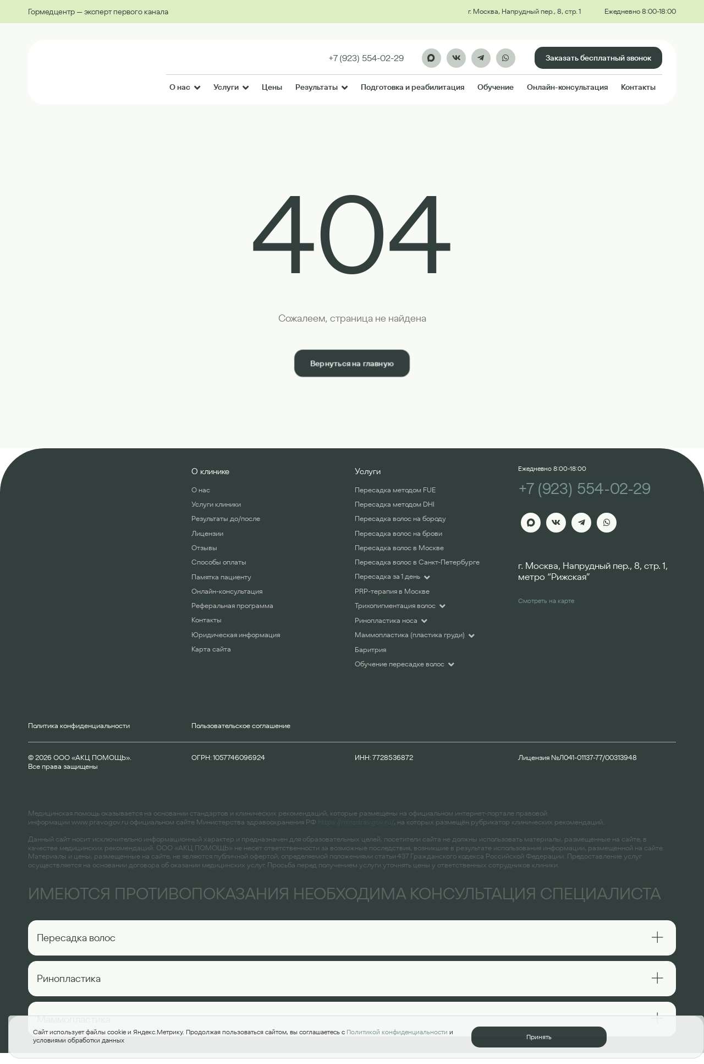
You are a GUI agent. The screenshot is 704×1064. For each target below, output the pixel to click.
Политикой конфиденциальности (397, 1032)
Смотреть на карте (546, 600)
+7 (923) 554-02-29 (584, 488)
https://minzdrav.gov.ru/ (356, 822)
